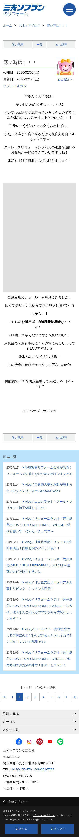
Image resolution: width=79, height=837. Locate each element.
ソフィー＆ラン (15, 86)
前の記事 (18, 44)
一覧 (40, 44)
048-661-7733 (44, 769)
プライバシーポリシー (44, 815)
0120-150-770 (22, 769)
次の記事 (61, 44)
